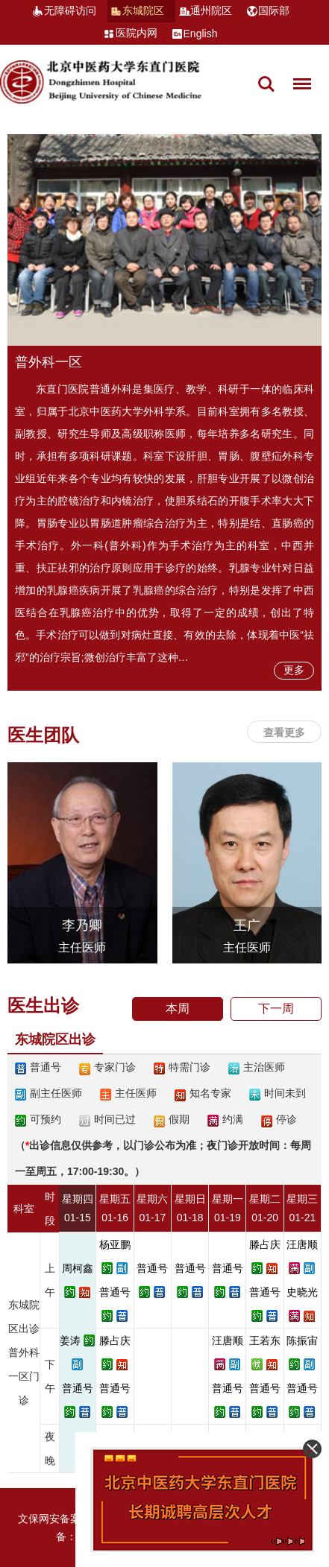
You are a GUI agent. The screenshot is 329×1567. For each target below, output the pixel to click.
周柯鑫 (77, 1268)
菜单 (298, 76)
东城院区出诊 (55, 1039)
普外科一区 (48, 362)
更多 (293, 670)
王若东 (265, 1340)
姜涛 (70, 1340)
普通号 (115, 1292)
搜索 (266, 84)
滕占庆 (265, 1244)
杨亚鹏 (115, 1244)
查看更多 (284, 732)
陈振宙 (302, 1340)
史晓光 (302, 1292)
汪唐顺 (302, 1244)
